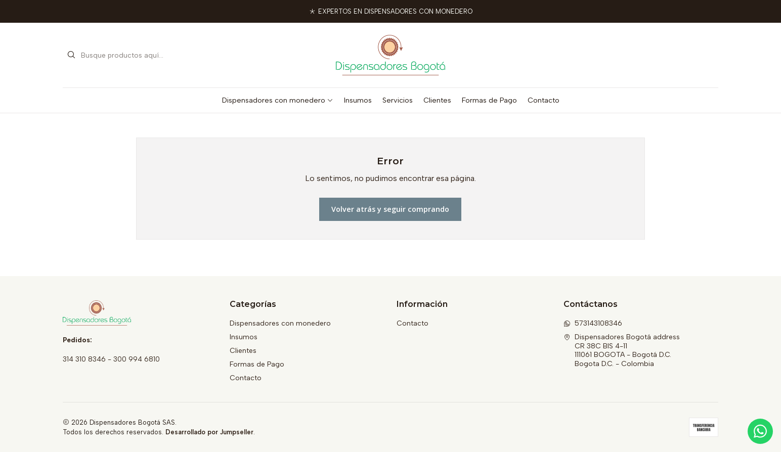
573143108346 (592, 323)
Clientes (437, 100)
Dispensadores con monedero (277, 100)
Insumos (358, 100)
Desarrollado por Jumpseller (209, 432)
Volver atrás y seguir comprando (390, 209)
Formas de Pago (489, 100)
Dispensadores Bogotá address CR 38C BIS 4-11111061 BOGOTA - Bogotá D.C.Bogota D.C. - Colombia (621, 350)
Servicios (397, 100)
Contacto (543, 100)
